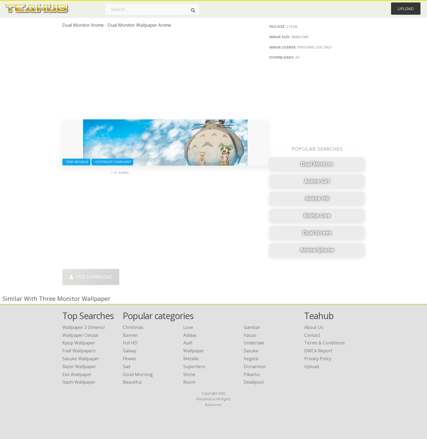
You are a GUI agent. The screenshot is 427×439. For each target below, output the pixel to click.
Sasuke (251, 351)
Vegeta (251, 359)
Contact (312, 335)
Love (188, 327)
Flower (129, 359)
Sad (126, 367)
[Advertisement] (165, 76)
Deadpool (254, 382)
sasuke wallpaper (80, 359)
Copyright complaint (112, 162)
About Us (313, 327)
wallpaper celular (80, 335)
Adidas (190, 335)
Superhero (194, 367)
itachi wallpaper (79, 382)
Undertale (254, 343)
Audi (187, 343)
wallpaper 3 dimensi (83, 327)
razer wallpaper (79, 367)
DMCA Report (318, 351)
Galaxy (129, 351)
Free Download (90, 277)
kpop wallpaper (78, 343)
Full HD (130, 343)
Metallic (191, 359)
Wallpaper (193, 351)
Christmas (133, 327)
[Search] (193, 10)
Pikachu (252, 374)
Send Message (76, 162)
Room (189, 382)
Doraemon (255, 367)
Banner (130, 335)
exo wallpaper (77, 374)
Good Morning (138, 374)
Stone (189, 374)
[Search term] (152, 9)
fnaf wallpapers (79, 351)
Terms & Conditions (324, 343)
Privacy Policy (317, 359)
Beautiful (132, 382)
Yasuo (250, 335)
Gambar (252, 327)
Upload (406, 8)
